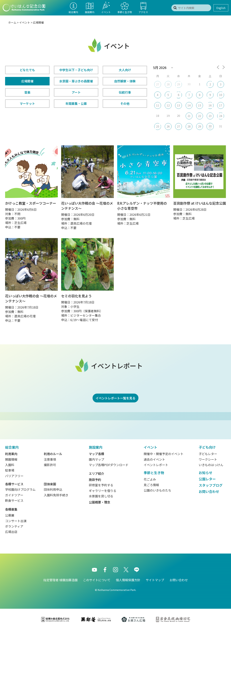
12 (168, 105)
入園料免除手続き (56, 543)
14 (189, 105)
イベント (24, 22)
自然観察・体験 (125, 81)
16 (210, 105)
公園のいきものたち (157, 538)
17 (220, 105)
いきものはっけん (211, 512)
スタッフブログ (211, 533)
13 (178, 105)
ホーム (12, 22)
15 (199, 105)
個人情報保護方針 (128, 628)
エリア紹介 (96, 521)
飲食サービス (14, 548)
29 (178, 84)
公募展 (9, 563)
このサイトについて (96, 628)
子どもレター (208, 501)
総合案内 (12, 495)
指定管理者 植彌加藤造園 (60, 628)
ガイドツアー (14, 543)
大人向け (125, 70)
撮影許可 (50, 512)
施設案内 (95, 495)
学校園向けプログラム (20, 537)
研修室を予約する (101, 533)
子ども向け (207, 495)
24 (220, 116)
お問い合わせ (209, 539)
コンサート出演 (15, 568)
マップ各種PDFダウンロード (108, 512)
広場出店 (11, 579)
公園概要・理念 (99, 550)
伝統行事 (125, 92)
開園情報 (11, 507)
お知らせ (205, 520)
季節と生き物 (154, 520)
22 (199, 116)
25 (157, 126)
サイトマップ (155, 628)
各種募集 (11, 557)
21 (189, 116)
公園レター (207, 526)
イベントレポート (156, 512)
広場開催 (27, 81)
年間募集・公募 (76, 103)
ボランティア (14, 574)
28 (168, 84)
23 (210, 116)
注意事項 (50, 507)
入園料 (9, 512)
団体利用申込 (53, 537)
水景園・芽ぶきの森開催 (76, 81)
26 (168, 126)
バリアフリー (14, 523)
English (220, 8)
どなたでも (27, 70)
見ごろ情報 (151, 532)
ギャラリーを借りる (102, 538)
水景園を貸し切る (101, 544)
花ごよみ (150, 527)
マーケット (27, 103)
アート (76, 92)
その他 (124, 103)
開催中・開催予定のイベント (163, 501)
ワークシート (208, 507)
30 (210, 126)
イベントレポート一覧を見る (115, 398)
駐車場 (9, 518)
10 (220, 95)
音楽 (27, 92)
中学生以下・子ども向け (76, 70)
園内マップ (96, 507)
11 (157, 105)
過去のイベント (154, 507)
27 (157, 84)
